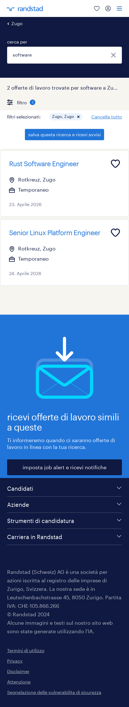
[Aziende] (64, 504)
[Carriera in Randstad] (64, 536)
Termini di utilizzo (25, 650)
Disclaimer (18, 671)
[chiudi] (113, 55)
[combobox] (64, 55)
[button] (78, 117)
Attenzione (19, 681)
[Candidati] (64, 488)
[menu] (119, 8)
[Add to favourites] (115, 163)
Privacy (15, 660)
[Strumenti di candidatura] (64, 520)
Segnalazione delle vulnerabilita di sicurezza (54, 692)
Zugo (17, 23)
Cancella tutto (106, 116)
